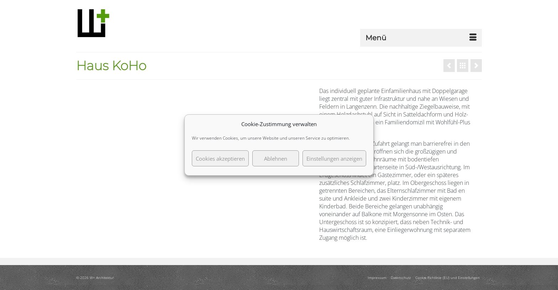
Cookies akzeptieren (220, 158)
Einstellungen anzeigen (334, 158)
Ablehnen (275, 158)
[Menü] (421, 38)
